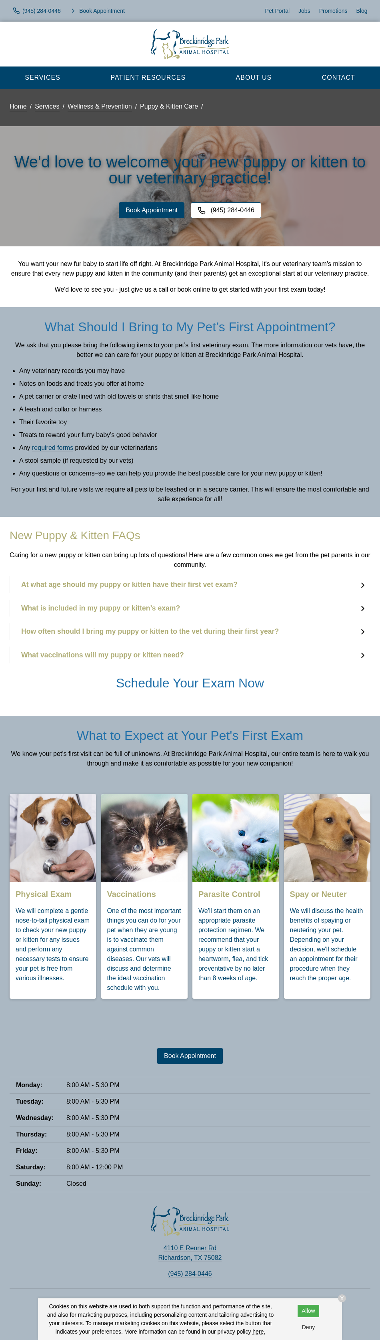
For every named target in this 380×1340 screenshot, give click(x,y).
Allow (308, 1311)
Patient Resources (148, 77)
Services (42, 77)
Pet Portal (277, 11)
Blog (361, 11)
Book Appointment (152, 210)
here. (258, 1331)
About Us (254, 77)
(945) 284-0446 (190, 1273)
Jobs (304, 11)
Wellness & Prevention (100, 106)
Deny (308, 1327)
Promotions (333, 11)
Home (18, 106)
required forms (52, 447)
